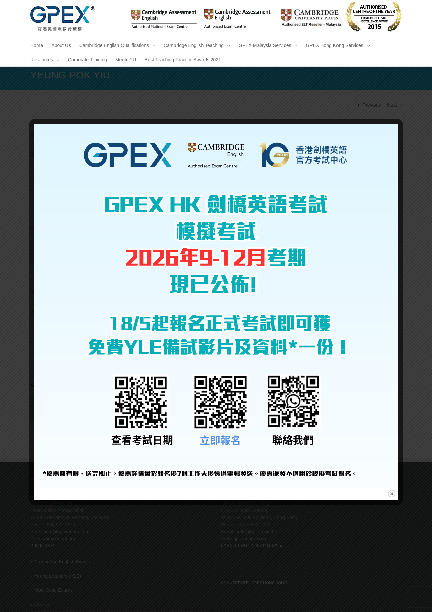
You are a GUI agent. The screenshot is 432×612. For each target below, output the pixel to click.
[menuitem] (36, 44)
